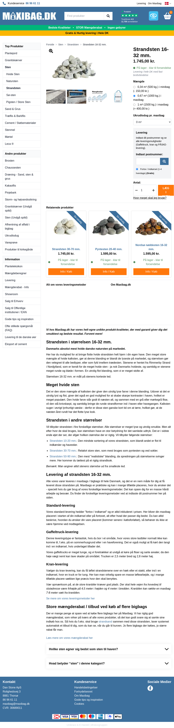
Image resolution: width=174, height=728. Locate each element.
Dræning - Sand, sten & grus (19, 176)
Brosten (9, 160)
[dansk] (168, 3)
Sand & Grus (13, 109)
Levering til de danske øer (20, 337)
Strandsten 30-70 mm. (63, 450)
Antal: (137, 182)
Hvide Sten (13, 74)
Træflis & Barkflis (15, 116)
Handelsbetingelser (86, 687)
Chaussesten (13, 167)
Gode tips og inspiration (19, 319)
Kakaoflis (10, 185)
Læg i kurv (166, 191)
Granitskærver (13, 60)
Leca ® (9, 143)
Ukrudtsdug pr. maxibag (148, 115)
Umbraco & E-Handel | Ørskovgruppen (87, 725)
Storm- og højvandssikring (21, 199)
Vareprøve (11, 242)
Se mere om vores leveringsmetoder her (70, 598)
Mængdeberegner (16, 273)
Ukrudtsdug (12, 235)
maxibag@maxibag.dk (16, 703)
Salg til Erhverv (14, 301)
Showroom (11, 294)
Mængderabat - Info (17, 287)
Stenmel (10, 129)
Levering (141, 3)
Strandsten (13, 88)
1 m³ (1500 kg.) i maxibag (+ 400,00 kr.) (150, 106)
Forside (50, 44)
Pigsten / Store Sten (18, 102)
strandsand (105, 621)
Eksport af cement (16, 344)
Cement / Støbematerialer (20, 122)
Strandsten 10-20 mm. (63, 440)
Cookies (79, 703)
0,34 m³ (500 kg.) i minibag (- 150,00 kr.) (151, 88)
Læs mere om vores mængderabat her (69, 637)
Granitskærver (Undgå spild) (18, 208)
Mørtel (9, 136)
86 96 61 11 (33, 3)
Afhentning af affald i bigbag (17, 226)
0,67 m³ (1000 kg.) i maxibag (147, 97)
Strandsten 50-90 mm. (63, 456)
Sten (8, 67)
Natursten (12, 81)
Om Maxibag (154, 3)
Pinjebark (10, 192)
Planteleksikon (13, 266)
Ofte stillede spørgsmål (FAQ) (19, 328)
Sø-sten (11, 95)
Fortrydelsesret (83, 691)
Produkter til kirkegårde (19, 249)
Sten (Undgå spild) (16, 217)
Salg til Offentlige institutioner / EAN (16, 310)
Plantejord (11, 53)
